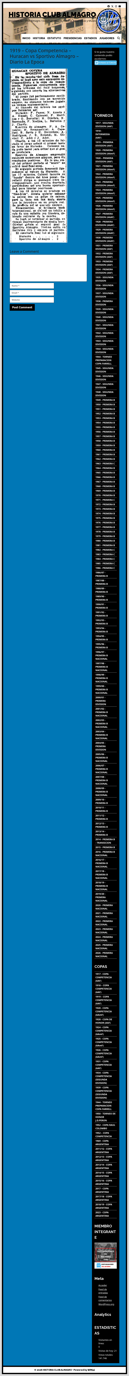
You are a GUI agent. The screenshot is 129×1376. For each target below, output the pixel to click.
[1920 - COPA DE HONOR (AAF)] (105, 1021)
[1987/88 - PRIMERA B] (105, 582)
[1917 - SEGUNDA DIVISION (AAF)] (105, 125)
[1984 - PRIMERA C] (105, 559)
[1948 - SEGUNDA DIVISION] (105, 394)
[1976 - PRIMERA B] (105, 522)
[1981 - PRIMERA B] (105, 545)
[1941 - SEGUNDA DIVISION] (105, 327)
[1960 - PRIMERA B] (105, 450)
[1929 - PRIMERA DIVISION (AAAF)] (105, 231)
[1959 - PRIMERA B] (105, 445)
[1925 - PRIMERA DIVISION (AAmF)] (105, 199)
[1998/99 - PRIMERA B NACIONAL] (105, 678)
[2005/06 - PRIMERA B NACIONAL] (105, 757)
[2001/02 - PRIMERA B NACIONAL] (105, 712)
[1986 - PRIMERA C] (105, 568)
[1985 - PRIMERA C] (105, 563)
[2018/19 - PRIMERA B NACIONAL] (105, 886)
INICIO (26, 38)
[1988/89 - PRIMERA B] (105, 590)
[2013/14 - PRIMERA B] (105, 833)
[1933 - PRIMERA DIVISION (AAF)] (105, 263)
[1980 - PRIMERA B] (105, 541)
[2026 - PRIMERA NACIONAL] (105, 955)
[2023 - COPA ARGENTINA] (105, 1214)
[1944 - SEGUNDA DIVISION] (105, 351)
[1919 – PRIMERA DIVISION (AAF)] (105, 144)
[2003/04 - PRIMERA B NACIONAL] (105, 735)
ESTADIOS (90, 38)
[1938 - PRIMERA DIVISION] (105, 303)
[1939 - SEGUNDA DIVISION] (105, 311)
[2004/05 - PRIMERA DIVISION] (105, 746)
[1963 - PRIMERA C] (105, 463)
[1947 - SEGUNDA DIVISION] (105, 386)
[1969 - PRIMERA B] (105, 491)
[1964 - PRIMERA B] (105, 468)
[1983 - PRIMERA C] (105, 554)
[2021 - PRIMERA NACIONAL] (105, 915)
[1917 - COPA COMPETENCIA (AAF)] (105, 977)
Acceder (103, 1285)
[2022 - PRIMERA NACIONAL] (105, 923)
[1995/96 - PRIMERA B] (105, 646)
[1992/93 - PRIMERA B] (105, 622)
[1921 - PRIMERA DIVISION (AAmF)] (105, 168)
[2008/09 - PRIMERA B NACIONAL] (105, 791)
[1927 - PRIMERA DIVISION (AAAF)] (105, 215)
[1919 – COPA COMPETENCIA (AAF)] (105, 1000)
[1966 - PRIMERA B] (105, 477)
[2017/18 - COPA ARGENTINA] (105, 1198)
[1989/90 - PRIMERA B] (105, 598)
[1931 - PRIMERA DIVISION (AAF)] (105, 247)
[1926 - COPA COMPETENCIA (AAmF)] (105, 1053)
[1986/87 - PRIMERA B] (105, 574)
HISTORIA (39, 38)
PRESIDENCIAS (73, 38)
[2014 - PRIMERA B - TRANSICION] (105, 841)
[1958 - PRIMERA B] (105, 441)
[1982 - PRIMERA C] (105, 550)
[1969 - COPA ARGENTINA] (105, 1143)
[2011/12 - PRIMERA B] (105, 817)
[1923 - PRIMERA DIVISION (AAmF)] (105, 184)
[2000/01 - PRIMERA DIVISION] (105, 700)
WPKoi (91, 1370)
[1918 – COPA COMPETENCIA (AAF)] (105, 988)
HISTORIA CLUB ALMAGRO (52, 14)
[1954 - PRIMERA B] (105, 422)
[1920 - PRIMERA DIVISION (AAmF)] (105, 152)
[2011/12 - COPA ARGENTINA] (105, 1150)
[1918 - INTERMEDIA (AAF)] (105, 134)
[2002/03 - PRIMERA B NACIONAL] (105, 723)
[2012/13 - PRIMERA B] (105, 825)
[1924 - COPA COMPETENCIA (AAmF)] (105, 1030)
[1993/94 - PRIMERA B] (105, 630)
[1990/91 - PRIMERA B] (105, 606)
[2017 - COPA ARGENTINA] (105, 1190)
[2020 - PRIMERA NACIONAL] (105, 907)
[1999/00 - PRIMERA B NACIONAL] (105, 689)
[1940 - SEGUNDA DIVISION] (105, 319)
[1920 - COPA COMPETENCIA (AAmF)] (105, 1011)
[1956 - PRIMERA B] (105, 432)
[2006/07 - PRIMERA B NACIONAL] (105, 769)
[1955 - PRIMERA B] (105, 427)
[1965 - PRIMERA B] (105, 472)
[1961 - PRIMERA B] (105, 454)
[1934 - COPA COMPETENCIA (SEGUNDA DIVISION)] (105, 1078)
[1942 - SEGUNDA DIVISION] (105, 335)
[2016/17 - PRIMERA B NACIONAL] (105, 863)
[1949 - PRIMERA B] (105, 400)
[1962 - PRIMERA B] (105, 459)
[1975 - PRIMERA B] (105, 518)
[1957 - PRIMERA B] (105, 436)
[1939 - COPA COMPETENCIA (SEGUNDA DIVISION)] (105, 1092)
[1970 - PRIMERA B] (105, 495)
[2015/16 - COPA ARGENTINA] (105, 1182)
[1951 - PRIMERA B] (105, 409)
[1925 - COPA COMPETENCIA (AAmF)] (105, 1042)
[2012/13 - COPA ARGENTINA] (105, 1158)
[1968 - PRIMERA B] (105, 486)
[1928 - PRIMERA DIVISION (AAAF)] (105, 223)
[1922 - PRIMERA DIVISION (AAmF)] (105, 176)
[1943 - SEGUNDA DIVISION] (105, 343)
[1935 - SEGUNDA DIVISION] (105, 279)
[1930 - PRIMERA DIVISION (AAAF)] (105, 239)
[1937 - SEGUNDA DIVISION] (105, 295)
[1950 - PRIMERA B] (105, 404)
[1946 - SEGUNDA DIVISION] (105, 378)
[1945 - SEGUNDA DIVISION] (105, 370)
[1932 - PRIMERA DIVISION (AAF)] (105, 255)
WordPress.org (106, 1304)
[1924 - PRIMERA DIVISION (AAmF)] (105, 192)
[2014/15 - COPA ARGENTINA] (105, 1174)
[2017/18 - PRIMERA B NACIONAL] (105, 874)
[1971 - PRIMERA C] (105, 500)
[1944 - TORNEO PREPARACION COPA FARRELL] (105, 360)
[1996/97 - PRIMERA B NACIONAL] (105, 655)
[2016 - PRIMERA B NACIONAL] (105, 853)
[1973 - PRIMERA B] (105, 509)
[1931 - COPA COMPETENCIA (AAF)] (105, 1064)
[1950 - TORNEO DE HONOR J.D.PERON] (105, 1117)
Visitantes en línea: (105, 1341)
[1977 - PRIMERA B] (105, 527)
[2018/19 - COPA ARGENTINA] (105, 1206)
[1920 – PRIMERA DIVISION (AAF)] (105, 160)
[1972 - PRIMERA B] (105, 504)
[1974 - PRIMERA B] (105, 513)
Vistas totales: (106, 1354)
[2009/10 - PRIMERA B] (105, 801)
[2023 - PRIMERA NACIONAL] (105, 931)
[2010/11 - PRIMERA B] (105, 809)
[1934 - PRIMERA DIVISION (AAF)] (105, 271)
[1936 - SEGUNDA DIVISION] (105, 287)
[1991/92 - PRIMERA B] (105, 614)
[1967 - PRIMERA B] (105, 482)
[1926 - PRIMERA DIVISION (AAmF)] (105, 207)
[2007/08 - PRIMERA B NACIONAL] (105, 780)
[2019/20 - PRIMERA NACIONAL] (105, 897)
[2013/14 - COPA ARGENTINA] (105, 1166)
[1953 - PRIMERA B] (105, 418)
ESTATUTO (54, 38)
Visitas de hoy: (106, 1350)
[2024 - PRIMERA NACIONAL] (105, 939)
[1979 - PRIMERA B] (105, 536)
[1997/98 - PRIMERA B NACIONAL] (105, 666)
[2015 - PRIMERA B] (105, 847)
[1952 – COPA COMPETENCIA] (105, 1135)
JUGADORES (106, 38)
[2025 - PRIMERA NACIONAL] (105, 947)
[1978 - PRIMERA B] (105, 531)
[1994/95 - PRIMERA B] (105, 638)
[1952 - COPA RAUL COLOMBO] (105, 1127)
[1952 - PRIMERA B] (105, 413)
